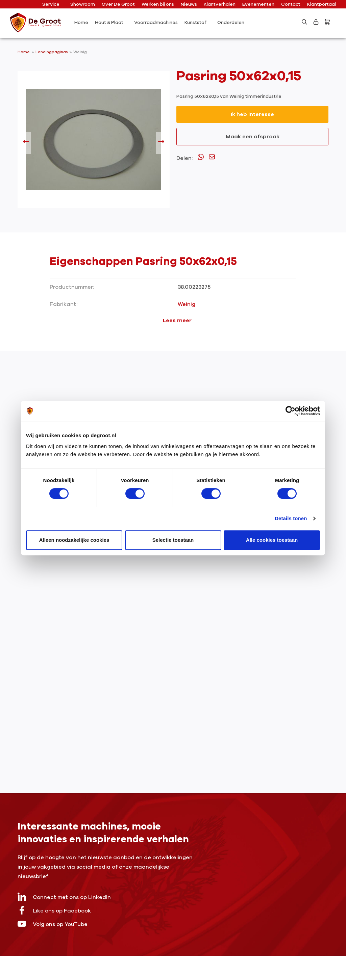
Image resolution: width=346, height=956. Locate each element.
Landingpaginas (52, 52)
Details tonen (291, 518)
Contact (290, 4)
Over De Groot (118, 4)
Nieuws (189, 4)
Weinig (80, 52)
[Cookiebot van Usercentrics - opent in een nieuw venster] (290, 411)
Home (24, 52)
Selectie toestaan (173, 540)
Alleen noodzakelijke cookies (74, 540)
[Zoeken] (304, 22)
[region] (94, 143)
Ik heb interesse (252, 114)
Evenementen (258, 4)
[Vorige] (26, 143)
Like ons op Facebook (54, 910)
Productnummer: (72, 287)
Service (53, 4)
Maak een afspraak (252, 136)
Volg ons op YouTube (53, 924)
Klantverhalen (220, 4)
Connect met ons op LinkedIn (64, 897)
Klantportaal (321, 4)
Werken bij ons (158, 4)
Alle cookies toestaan (272, 540)
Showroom (82, 4)
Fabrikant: (63, 304)
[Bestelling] (329, 22)
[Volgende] (161, 143)
